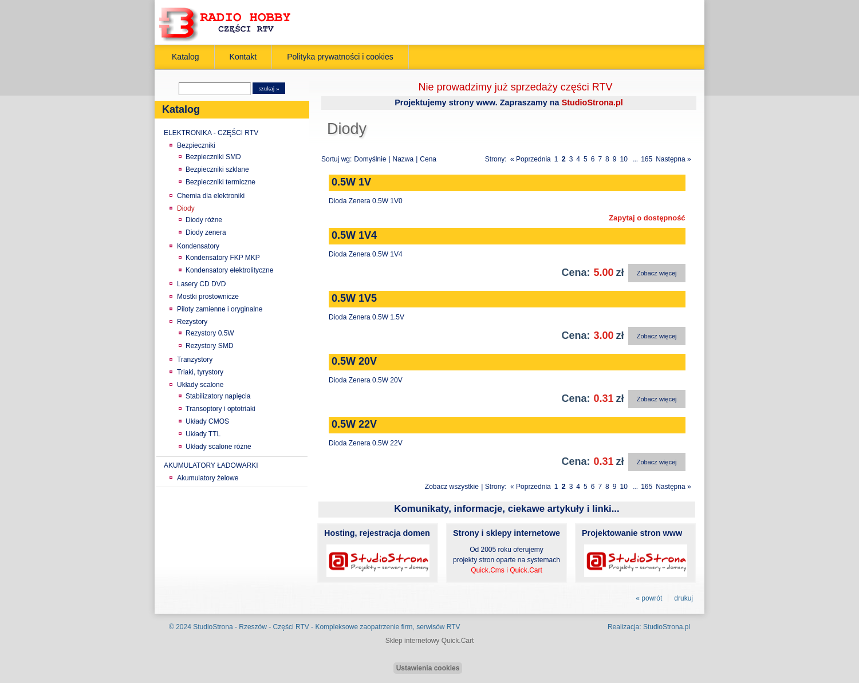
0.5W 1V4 (354, 235)
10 (623, 159)
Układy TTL (203, 434)
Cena (428, 159)
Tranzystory (194, 360)
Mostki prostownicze (208, 297)
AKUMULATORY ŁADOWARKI (211, 465)
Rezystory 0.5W (210, 333)
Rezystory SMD (209, 346)
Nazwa (403, 159)
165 (646, 159)
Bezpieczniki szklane (217, 169)
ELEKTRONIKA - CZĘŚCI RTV (211, 133)
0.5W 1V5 (354, 298)
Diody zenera (206, 232)
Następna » (673, 159)
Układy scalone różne (218, 447)
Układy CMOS (207, 421)
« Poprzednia (530, 159)
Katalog (185, 56)
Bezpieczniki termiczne (220, 182)
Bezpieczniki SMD (213, 157)
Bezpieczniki (196, 145)
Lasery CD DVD (201, 284)
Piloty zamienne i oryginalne (219, 309)
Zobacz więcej (657, 273)
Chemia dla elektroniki (211, 196)
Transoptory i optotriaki (220, 409)
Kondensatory (198, 246)
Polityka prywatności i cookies (340, 56)
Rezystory (192, 322)
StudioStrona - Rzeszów (231, 627)
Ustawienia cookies (428, 668)
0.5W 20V (354, 361)
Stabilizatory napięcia (218, 396)
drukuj (683, 598)
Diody (186, 208)
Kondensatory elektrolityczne (229, 270)
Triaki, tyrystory (200, 372)
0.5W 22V (354, 424)
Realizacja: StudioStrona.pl (649, 627)
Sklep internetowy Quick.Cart (429, 641)
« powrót (649, 598)
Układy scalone (200, 385)
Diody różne (204, 220)
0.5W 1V (351, 182)
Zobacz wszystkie (452, 487)
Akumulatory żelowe (207, 478)
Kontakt (243, 56)
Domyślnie (370, 159)
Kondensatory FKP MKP (223, 258)
